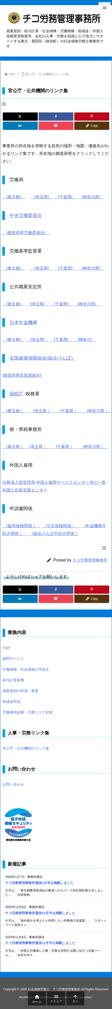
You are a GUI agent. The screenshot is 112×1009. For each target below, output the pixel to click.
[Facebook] (56, 116)
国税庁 (16, 393)
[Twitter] (20, 116)
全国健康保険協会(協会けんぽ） (42, 358)
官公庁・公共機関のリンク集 (47, 74)
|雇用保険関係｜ (21, 526)
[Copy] (91, 126)
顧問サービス (13, 659)
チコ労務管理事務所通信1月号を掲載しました (39, 883)
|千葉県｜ (69, 411)
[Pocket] (56, 126)
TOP (11, 74)
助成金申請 (12, 702)
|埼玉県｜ (42, 411)
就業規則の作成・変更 (20, 691)
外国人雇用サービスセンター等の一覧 (71, 482)
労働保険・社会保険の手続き (26, 669)
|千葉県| (65, 197)
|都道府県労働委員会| (25, 233)
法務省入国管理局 (18, 482)
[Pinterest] (91, 116)
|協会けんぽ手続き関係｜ (53, 533)
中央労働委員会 (25, 215)
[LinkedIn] (20, 126)
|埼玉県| (41, 197)
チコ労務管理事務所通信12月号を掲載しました (40, 913)
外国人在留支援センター (24, 490)
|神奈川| (85, 339)
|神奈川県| (91, 197)
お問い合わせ (13, 784)
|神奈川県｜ (93, 446)
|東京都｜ (15, 411)
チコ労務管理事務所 (90, 560)
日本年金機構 (23, 322)
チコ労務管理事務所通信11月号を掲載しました (40, 943)
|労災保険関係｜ (60, 526)
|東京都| (13, 197)
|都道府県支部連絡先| (21, 375)
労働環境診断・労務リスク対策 (28, 712)
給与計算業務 (13, 680)
